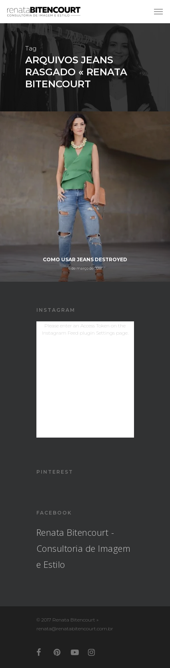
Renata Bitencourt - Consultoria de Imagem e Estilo (83, 548)
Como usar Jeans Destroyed (85, 259)
